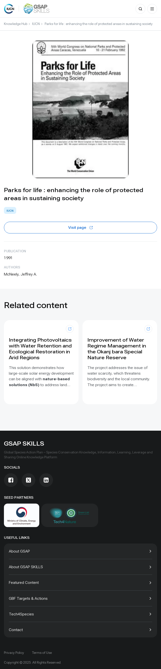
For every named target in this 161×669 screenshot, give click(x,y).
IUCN (36, 24)
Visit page (80, 227)
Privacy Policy (14, 653)
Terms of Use (42, 653)
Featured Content (24, 582)
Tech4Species (21, 614)
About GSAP (19, 551)
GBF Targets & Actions (28, 598)
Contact (16, 629)
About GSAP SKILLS (26, 567)
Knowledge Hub (15, 24)
